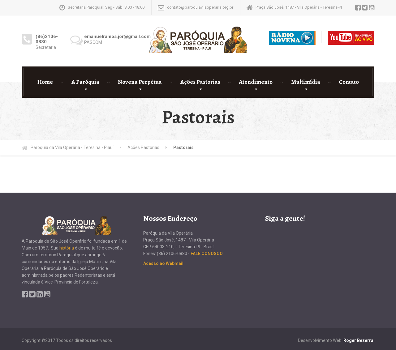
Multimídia (305, 82)
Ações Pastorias (200, 82)
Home (45, 82)
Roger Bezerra (358, 340)
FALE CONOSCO (207, 253)
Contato (349, 82)
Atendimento (256, 82)
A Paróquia (85, 82)
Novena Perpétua (140, 82)
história (66, 247)
